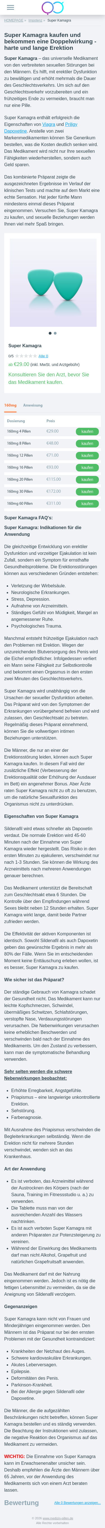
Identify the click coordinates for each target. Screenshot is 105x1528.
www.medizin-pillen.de (58, 1518)
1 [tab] (50, 333)
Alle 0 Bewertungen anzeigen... (77, 1503)
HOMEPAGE (13, 20)
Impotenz (35, 20)
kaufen (87, 431)
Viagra (48, 124)
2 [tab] (55, 333)
